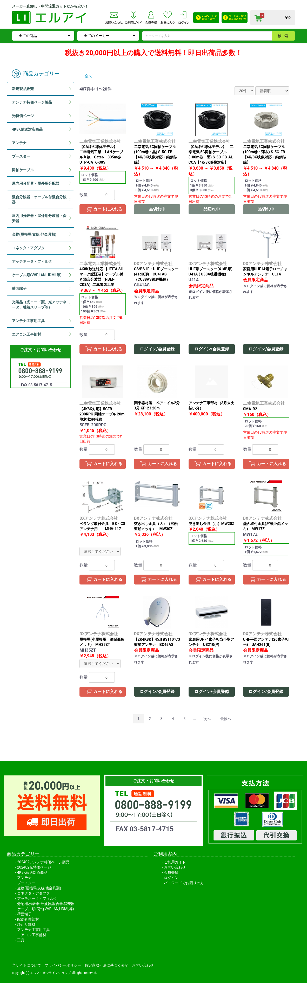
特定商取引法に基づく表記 (106, 965)
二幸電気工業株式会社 (100, 141)
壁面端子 (24, 914)
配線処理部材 (28, 919)
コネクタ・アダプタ (33, 893)
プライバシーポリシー (63, 965)
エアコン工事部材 (31, 935)
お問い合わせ (175, 867)
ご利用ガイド (175, 862)
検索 (284, 36)
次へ (207, 719)
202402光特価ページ (34, 867)
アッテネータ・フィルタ (37, 898)
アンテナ (24, 878)
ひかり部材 (26, 924)
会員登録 (171, 872)
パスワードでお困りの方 (184, 883)
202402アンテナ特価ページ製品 (43, 862)
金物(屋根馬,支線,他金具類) (39, 888)
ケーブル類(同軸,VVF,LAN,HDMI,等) (45, 909)
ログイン (171, 878)
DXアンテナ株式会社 (153, 263)
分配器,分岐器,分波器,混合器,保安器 (46, 904)
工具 (20, 940)
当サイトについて (26, 965)
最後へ (225, 719)
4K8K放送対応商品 (32, 872)
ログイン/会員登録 (157, 348)
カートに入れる (107, 209)
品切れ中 (157, 209)
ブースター (26, 883)
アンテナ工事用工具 (33, 930)
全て (89, 76)
